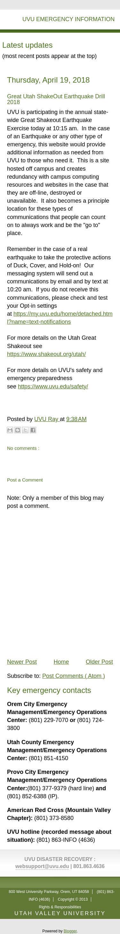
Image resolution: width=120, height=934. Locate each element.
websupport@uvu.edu (42, 866)
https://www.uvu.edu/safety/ (53, 386)
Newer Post (22, 662)
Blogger (70, 931)
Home (61, 662)
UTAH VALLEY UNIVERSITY (60, 913)
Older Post (99, 662)
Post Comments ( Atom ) (73, 676)
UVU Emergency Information (68, 19)
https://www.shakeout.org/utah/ (46, 354)
